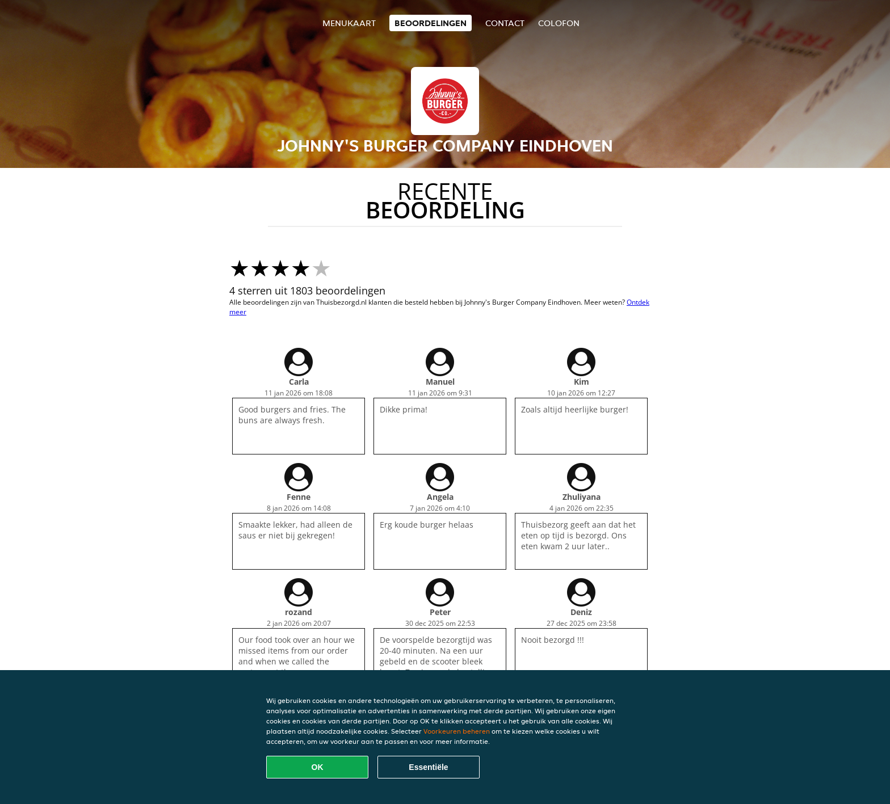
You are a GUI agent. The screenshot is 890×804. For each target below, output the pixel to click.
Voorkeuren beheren (456, 731)
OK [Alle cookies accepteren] (318, 767)
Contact (504, 23)
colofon (559, 23)
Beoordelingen (430, 23)
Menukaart (349, 23)
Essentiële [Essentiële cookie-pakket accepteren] (428, 767)
